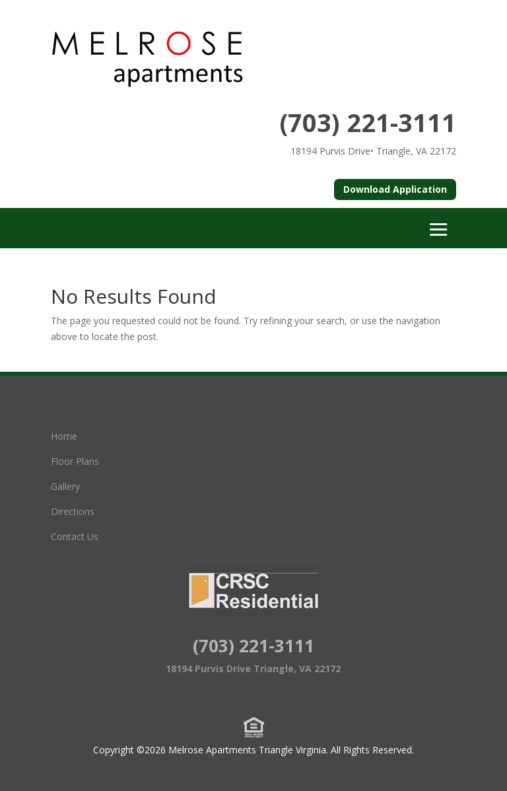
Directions (72, 511)
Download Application (395, 189)
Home (64, 436)
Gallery (65, 486)
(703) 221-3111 (367, 122)
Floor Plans (75, 461)
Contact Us (74, 536)
